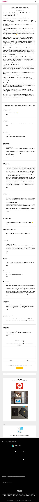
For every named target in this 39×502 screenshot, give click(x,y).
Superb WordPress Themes (27, 500)
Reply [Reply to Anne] (7, 265)
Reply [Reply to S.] (7, 276)
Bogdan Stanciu (9, 476)
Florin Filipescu (13, 435)
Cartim (26, 474)
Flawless (18, 474)
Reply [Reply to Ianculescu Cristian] (7, 321)
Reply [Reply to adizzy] (7, 125)
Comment (19, 345)
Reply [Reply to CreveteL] (7, 309)
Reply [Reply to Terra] (7, 137)
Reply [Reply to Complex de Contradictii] (7, 234)
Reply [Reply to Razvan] (7, 187)
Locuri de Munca (22, 476)
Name (11, 360)
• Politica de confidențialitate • (7, 482)
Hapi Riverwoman (19, 435)
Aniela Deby (4, 476)
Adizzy (34, 474)
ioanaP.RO (4, 474)
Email (27, 360)
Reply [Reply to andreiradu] (7, 157)
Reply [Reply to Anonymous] (7, 114)
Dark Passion (30, 474)
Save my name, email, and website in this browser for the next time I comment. (20, 365)
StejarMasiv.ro (26, 435)
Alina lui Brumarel (15, 476)
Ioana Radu (5, 1)
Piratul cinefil (22, 474)
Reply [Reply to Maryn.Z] (7, 335)
